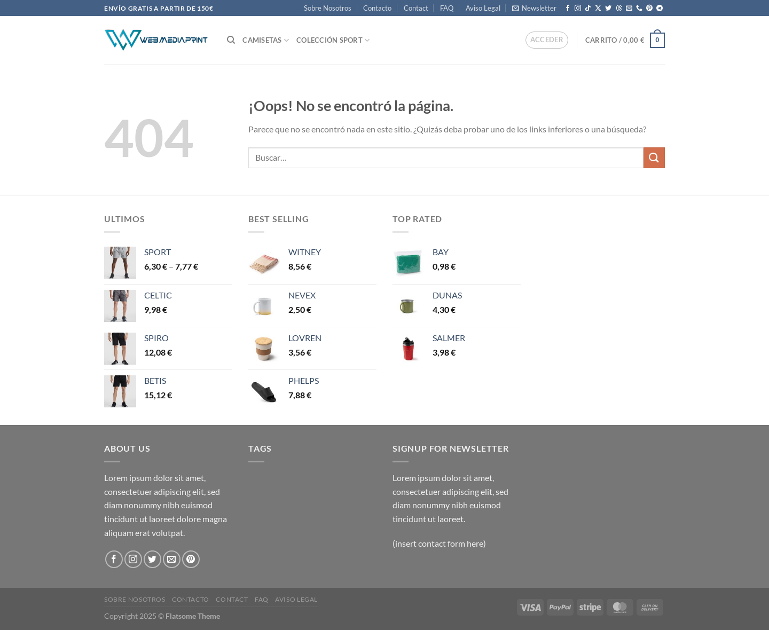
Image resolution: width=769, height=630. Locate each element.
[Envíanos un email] (629, 8)
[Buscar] (231, 40)
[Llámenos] (639, 8)
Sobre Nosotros (327, 8)
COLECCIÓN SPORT (333, 40)
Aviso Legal (483, 8)
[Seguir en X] (598, 8)
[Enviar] (654, 157)
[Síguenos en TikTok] (588, 8)
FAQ (446, 8)
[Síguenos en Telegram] (659, 8)
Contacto (377, 8)
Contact (416, 8)
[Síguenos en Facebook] (567, 8)
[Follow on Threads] (619, 8)
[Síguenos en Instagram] (578, 8)
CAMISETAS (265, 40)
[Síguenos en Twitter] (608, 8)
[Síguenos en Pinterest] (649, 8)
